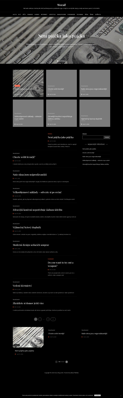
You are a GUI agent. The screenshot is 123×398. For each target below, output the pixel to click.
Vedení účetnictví (22, 305)
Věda (86, 14)
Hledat (84, 134)
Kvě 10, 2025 (52, 94)
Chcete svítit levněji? (56, 89)
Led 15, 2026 (62, 41)
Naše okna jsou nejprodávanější (94, 89)
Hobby (37, 14)
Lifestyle (52, 14)
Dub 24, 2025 (19, 124)
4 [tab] (62, 61)
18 (48, 340)
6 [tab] (65, 61)
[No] (121, 395)
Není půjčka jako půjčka (61, 36)
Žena (91, 14)
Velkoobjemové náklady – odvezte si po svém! (37, 198)
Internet (44, 14)
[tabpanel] (61, 40)
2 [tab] (59, 61)
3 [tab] (60, 61)
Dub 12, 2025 (86, 124)
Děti (24, 14)
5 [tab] (63, 61)
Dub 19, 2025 (52, 124)
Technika (80, 14)
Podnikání (71, 14)
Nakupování (61, 14)
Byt (19, 14)
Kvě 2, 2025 (85, 94)
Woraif (61, 5)
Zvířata (98, 14)
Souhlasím (97, 395)
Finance (30, 14)
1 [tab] (57, 61)
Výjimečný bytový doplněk (91, 119)
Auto (15, 14)
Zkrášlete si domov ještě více (28, 324)
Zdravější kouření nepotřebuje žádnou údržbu (37, 218)
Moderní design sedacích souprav (31, 260)
